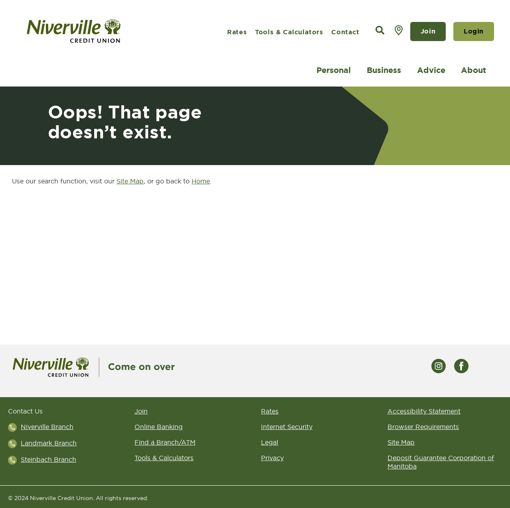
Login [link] (474, 31)
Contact (345, 32)
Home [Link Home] (201, 181)
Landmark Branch (49, 443)
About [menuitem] (473, 70)
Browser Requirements (423, 427)
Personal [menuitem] (333, 70)
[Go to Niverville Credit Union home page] (96, 31)
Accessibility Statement (424, 411)
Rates (237, 32)
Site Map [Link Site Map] (130, 181)
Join (428, 31)
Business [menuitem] (384, 70)
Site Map (401, 442)
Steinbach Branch (48, 459)
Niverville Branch (47, 427)
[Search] (380, 30)
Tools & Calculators (289, 32)
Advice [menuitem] (431, 70)
